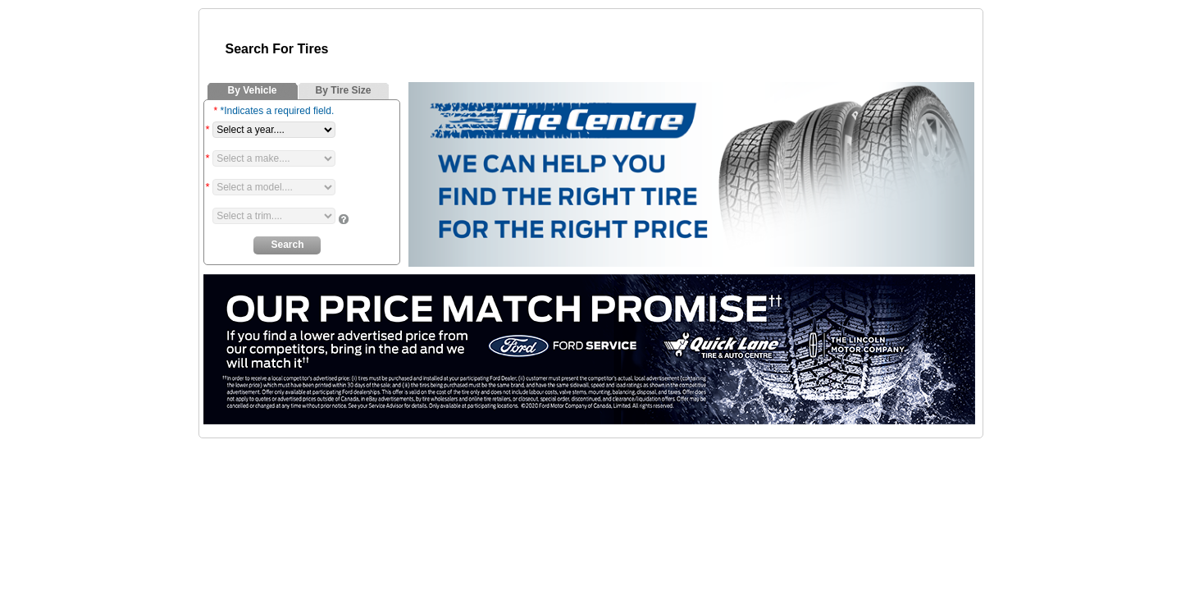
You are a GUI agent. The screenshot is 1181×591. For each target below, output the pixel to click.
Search (287, 244)
